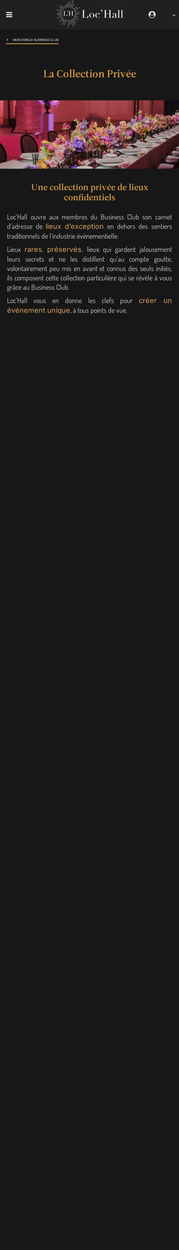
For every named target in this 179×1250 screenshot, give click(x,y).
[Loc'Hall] (90, 25)
